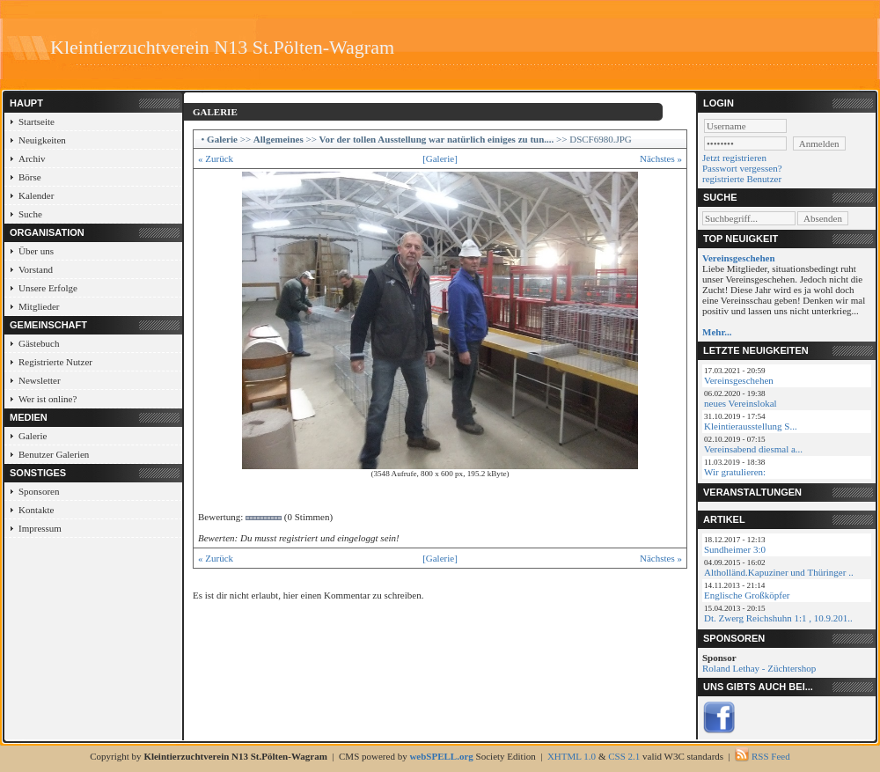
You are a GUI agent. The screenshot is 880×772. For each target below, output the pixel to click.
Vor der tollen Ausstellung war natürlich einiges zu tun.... (436, 139)
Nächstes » (661, 158)
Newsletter (39, 380)
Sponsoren (38, 491)
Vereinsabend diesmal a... (753, 449)
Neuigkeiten (42, 140)
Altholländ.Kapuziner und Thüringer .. (779, 572)
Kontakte (36, 509)
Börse (29, 177)
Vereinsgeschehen (739, 380)
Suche (30, 214)
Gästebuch (38, 343)
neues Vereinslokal (740, 403)
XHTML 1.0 (571, 756)
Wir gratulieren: (735, 472)
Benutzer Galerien (53, 454)
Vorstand (35, 269)
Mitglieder (38, 306)
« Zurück (215, 158)
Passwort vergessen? (742, 168)
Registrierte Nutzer (55, 362)
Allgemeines (278, 139)
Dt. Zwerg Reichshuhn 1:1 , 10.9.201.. (778, 618)
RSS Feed (771, 756)
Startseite (36, 121)
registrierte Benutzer (741, 178)
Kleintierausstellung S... (750, 426)
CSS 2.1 (624, 756)
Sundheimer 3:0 (735, 549)
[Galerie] (440, 158)
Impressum (40, 528)
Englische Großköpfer (746, 595)
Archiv (32, 158)
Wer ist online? (47, 398)
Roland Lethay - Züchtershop (759, 668)
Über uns (36, 251)
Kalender (36, 195)
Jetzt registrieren (734, 157)
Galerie (32, 435)
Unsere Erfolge (47, 288)
